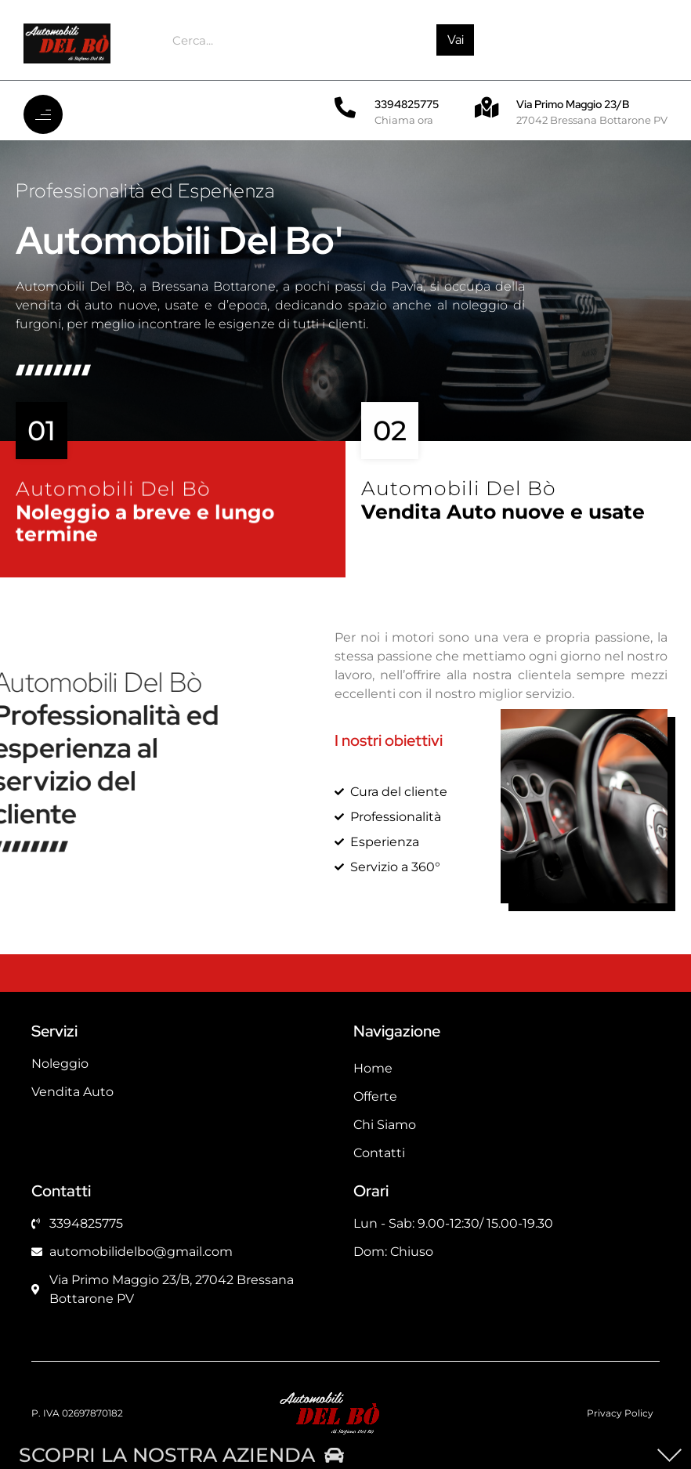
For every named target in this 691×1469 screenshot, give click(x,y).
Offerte (375, 1096)
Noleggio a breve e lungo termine (148, 536)
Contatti (379, 1152)
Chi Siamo (384, 1124)
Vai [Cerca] (455, 39)
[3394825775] (345, 107)
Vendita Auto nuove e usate (503, 522)
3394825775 (406, 104)
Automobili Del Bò (113, 501)
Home (373, 1068)
